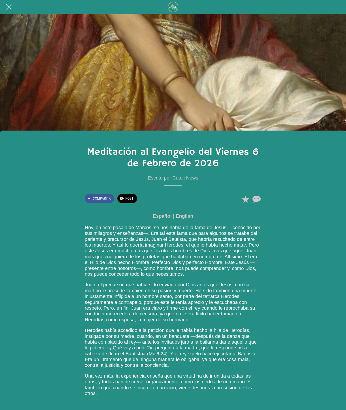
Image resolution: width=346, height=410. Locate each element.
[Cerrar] (8, 7)
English (184, 216)
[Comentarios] (256, 199)
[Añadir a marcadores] (245, 199)
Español (162, 216)
